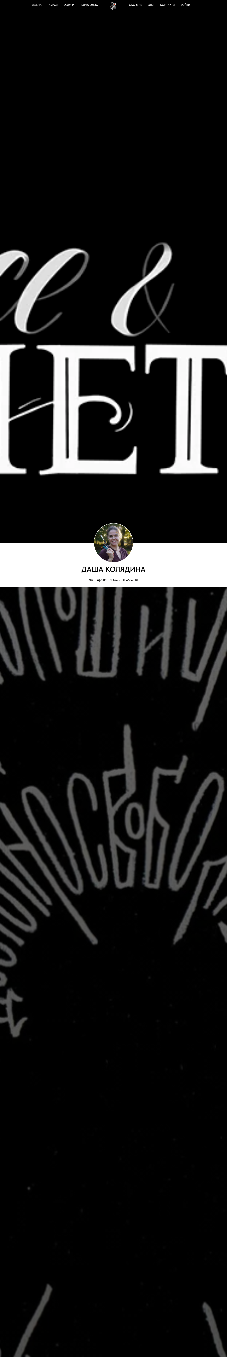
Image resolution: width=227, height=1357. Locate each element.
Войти (185, 4)
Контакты (167, 4)
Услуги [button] (69, 4)
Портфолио (89, 4)
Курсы (53, 4)
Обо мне (135, 4)
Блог (151, 4)
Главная (37, 4)
